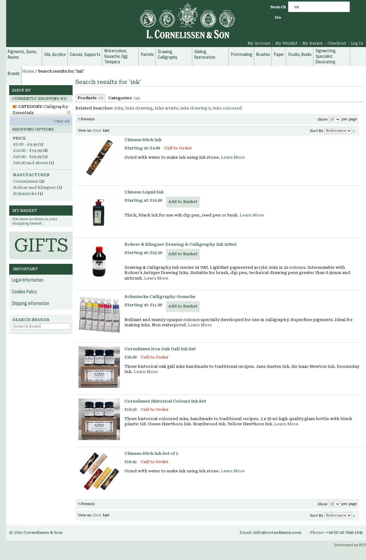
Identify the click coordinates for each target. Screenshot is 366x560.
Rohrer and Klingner (34, 187)
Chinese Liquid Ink (144, 192)
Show (323, 119)
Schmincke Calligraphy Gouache (160, 296)
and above (30, 163)
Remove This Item (68, 112)
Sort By (316, 131)
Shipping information (30, 303)
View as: (85, 131)
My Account (259, 43)
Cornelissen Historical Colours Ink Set (165, 401)
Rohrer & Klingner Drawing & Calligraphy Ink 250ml (181, 244)
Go (278, 17)
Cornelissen (25, 181)
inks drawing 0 (195, 108)
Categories (124, 98)
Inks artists (166, 108)
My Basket (312, 43)
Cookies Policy (24, 292)
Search (278, 7)
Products (90, 98)
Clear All (62, 121)
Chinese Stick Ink (143, 139)
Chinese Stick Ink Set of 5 (151, 453)
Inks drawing (139, 108)
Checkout (337, 43)
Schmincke (25, 193)
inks (118, 108)
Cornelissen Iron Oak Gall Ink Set (160, 349)
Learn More (233, 157)
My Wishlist (286, 43)
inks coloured (227, 108)
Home (28, 71)
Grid (97, 131)
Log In (357, 43)
